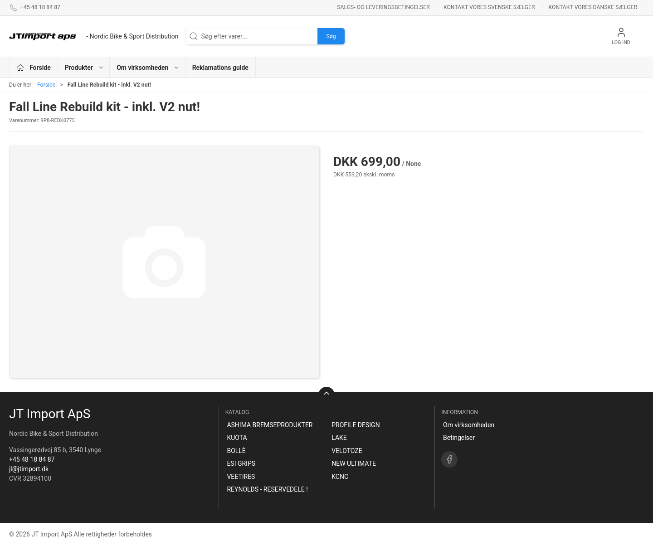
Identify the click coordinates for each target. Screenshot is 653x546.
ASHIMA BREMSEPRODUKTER (269, 425)
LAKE (339, 437)
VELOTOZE (346, 450)
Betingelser (459, 437)
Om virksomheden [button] (148, 67)
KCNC (339, 476)
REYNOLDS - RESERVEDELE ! (267, 489)
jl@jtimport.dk (29, 469)
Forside (46, 85)
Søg (331, 36)
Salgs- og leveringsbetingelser (383, 7)
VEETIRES (241, 476)
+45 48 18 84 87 (32, 459)
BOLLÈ (236, 450)
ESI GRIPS (241, 463)
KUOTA (237, 437)
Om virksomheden (468, 425)
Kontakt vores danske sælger (593, 7)
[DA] (94, 36)
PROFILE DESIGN (355, 425)
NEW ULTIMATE (353, 463)
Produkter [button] (84, 67)
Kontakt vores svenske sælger (489, 7)
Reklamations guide (220, 67)
